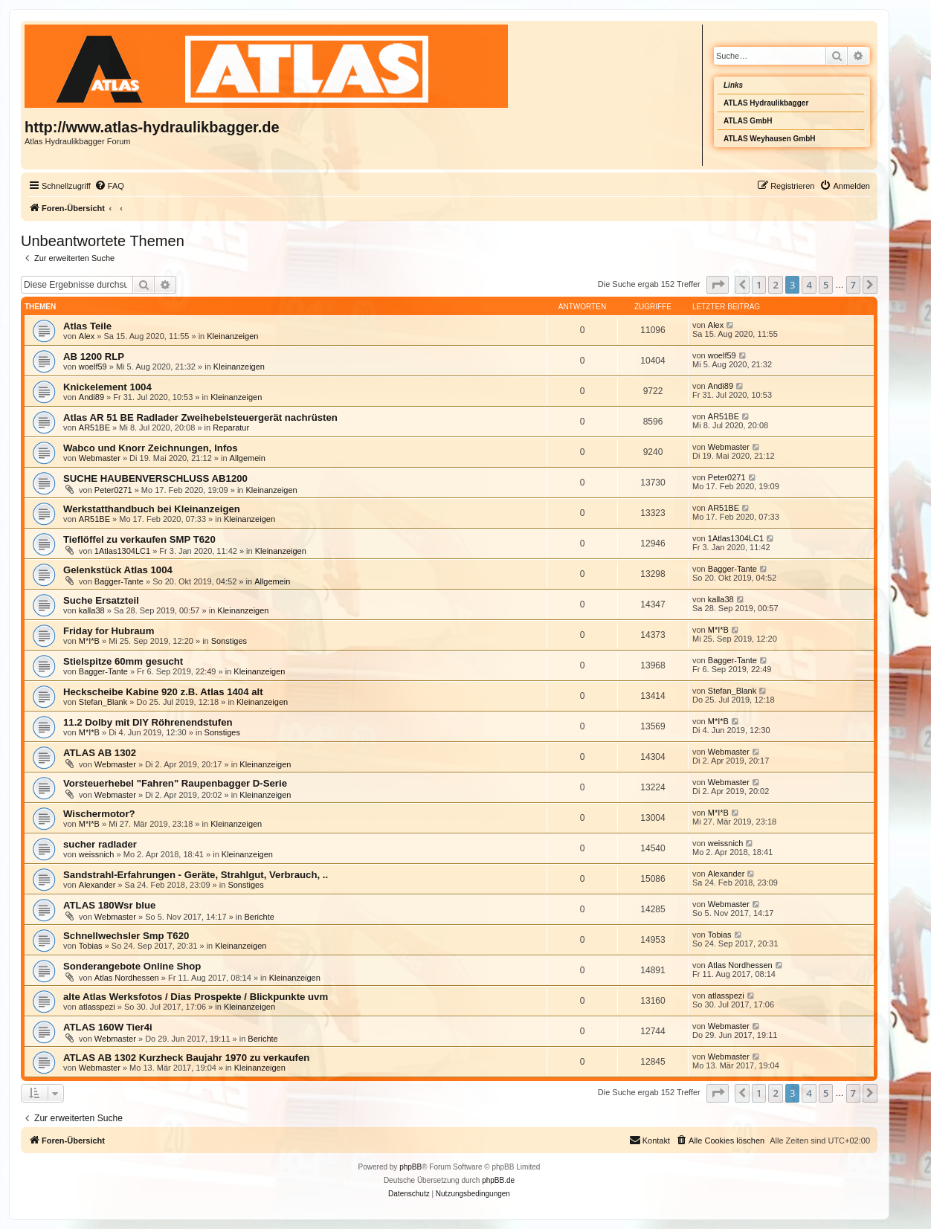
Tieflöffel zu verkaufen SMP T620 (139, 539)
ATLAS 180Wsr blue (109, 905)
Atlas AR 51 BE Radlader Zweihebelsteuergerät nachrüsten (200, 417)
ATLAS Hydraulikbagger (766, 103)
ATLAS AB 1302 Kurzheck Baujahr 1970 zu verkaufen (186, 1057)
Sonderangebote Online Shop (132, 966)
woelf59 (93, 366)
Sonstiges (229, 640)
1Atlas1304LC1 (122, 550)
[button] (717, 285)
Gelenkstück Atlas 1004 (118, 569)
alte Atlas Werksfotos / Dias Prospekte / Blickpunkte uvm (195, 996)
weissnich (97, 854)
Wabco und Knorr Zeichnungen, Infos (150, 448)
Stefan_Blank (103, 701)
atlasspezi (97, 1006)
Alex (86, 336)
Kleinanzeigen (232, 336)
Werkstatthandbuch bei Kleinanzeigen (151, 508)
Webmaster (99, 458)
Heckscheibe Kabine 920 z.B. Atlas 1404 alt (163, 691)
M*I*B (89, 640)
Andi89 (91, 397)
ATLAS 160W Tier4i (107, 1027)
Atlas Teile (87, 326)
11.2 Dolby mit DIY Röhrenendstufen (148, 722)
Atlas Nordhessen (126, 977)
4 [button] (808, 284)
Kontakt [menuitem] (649, 1140)
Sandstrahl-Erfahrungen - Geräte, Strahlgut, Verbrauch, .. (195, 874)
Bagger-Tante (119, 581)
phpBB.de (498, 1180)
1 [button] (758, 284)
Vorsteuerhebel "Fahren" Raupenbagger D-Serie (175, 783)
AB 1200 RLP (93, 356)
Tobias (91, 945)
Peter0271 (113, 490)
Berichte (259, 916)
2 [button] (775, 284)
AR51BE (94, 427)
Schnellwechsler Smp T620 (126, 935)
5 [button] (825, 284)
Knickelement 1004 (107, 387)
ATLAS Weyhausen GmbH (770, 139)
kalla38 (92, 610)
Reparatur (231, 427)
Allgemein (247, 458)
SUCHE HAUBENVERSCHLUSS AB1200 (155, 478)
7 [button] (853, 284)
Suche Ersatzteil (101, 600)
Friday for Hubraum (108, 630)
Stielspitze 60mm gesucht (123, 661)
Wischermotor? (99, 813)
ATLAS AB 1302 (99, 752)
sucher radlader (100, 844)
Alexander (97, 884)
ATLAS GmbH (748, 121)
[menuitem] (109, 186)
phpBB (410, 1167)
